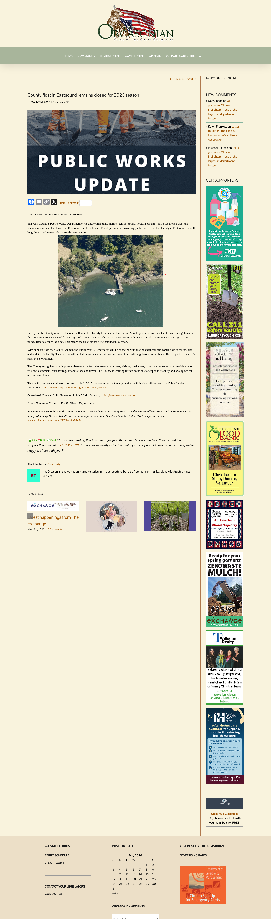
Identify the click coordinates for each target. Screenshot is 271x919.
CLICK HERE (70, 445)
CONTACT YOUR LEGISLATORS (65, 886)
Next (190, 79)
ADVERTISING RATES (193, 855)
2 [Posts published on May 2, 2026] (153, 865)
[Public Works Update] (111, 152)
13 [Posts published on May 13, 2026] (133, 874)
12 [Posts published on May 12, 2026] (127, 874)
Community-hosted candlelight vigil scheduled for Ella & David (110, 545)
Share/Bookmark (75, 203)
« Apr (115, 893)
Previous (178, 79)
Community (53, 464)
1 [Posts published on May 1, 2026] (146, 865)
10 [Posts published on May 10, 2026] (113, 874)
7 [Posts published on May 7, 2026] (140, 869)
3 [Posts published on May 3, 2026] (113, 869)
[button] (200, 55)
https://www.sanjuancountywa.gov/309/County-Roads (74, 387)
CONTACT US (53, 894)
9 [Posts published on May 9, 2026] (153, 869)
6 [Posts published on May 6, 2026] (133, 869)
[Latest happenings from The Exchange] (53, 505)
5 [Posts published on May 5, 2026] (126, 869)
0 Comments (55, 529)
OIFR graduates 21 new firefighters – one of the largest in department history (222, 109)
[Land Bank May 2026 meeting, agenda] (170, 516)
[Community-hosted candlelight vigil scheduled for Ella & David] (111, 516)
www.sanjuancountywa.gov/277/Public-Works (54, 420)
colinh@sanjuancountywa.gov (118, 395)
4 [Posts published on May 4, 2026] (120, 869)
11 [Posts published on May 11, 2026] (120, 874)
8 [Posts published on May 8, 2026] (146, 869)
